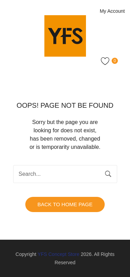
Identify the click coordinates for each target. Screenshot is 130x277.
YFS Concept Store (58, 254)
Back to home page (65, 204)
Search (108, 174)
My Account (112, 11)
